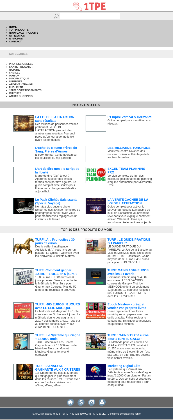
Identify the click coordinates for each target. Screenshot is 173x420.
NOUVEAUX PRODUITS (23, 32)
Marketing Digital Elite (123, 366)
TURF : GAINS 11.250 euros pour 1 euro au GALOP (128, 337)
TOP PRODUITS (19, 29)
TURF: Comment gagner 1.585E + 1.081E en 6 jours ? (56, 272)
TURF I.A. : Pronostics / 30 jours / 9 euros (55, 241)
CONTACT (15, 41)
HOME (13, 26)
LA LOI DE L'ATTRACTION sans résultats (54, 118)
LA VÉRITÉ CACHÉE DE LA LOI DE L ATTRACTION (127, 201)
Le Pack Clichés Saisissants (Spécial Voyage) (56, 201)
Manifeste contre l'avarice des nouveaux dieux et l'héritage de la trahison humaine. (128, 154)
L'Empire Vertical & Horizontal (129, 117)
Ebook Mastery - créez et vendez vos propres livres (126, 306)
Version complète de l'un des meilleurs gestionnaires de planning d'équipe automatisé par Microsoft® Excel (129, 180)
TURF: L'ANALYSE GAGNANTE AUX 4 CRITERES (57, 367)
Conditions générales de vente (124, 413)
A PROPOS (16, 38)
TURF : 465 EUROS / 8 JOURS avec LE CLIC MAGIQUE (57, 306)
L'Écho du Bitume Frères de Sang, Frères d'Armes (56, 149)
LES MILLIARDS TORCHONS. (129, 148)
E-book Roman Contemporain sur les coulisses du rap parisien (56, 156)
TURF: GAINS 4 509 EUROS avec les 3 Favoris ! (128, 272)
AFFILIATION (17, 35)
